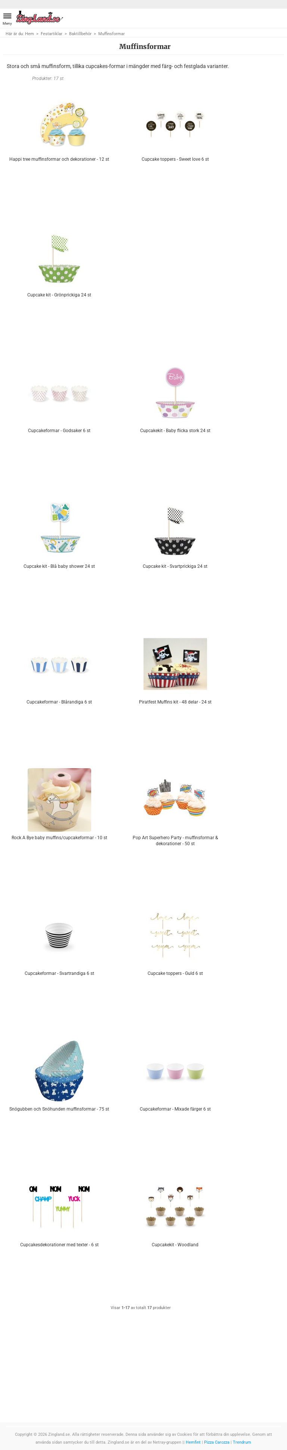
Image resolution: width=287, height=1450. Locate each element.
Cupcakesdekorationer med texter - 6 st (59, 1244)
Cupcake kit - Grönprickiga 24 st (59, 295)
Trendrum (242, 1442)
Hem (29, 33)
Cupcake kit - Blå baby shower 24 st (59, 566)
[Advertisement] (175, 274)
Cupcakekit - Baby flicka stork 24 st (175, 430)
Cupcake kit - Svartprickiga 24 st (175, 566)
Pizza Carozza (216, 1442)
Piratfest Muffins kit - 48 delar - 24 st (175, 702)
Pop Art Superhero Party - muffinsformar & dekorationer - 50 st (175, 840)
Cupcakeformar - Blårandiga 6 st (59, 702)
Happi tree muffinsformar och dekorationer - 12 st (59, 159)
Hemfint (193, 1442)
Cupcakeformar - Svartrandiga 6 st (59, 973)
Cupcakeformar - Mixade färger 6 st (175, 1109)
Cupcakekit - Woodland (175, 1244)
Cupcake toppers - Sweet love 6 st (175, 159)
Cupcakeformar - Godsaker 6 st (59, 430)
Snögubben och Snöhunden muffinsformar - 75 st (59, 1109)
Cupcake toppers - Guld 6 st (175, 973)
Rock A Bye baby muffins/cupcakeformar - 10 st (59, 837)
